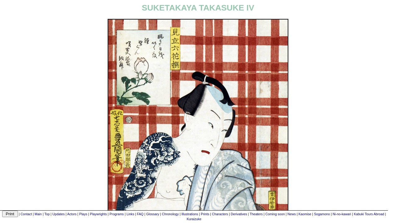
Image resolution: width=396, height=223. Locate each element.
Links (130, 214)
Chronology (170, 214)
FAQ (140, 214)
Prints (205, 214)
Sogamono (322, 214)
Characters (220, 214)
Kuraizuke (194, 219)
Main (38, 214)
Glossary (152, 214)
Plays (83, 214)
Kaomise (305, 214)
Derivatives (239, 214)
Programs (117, 214)
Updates (58, 214)
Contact (26, 214)
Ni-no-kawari (342, 214)
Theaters (256, 214)
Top (47, 214)
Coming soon (275, 214)
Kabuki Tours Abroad (369, 214)
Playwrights (98, 214)
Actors (71, 214)
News (291, 214)
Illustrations (189, 214)
